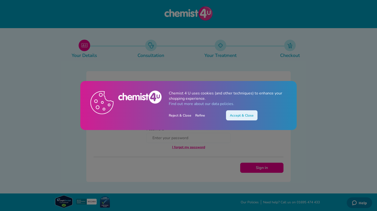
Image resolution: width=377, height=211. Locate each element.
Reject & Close (180, 115)
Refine (200, 115)
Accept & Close (242, 115)
